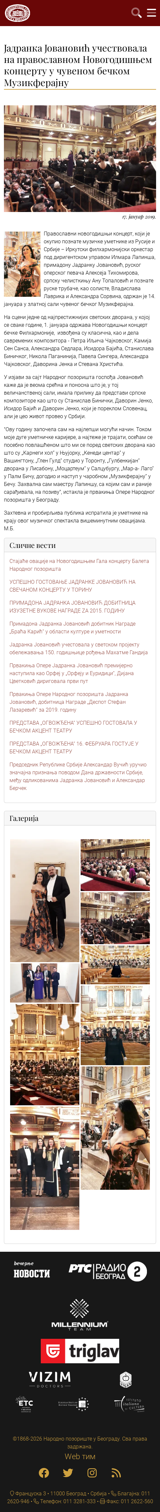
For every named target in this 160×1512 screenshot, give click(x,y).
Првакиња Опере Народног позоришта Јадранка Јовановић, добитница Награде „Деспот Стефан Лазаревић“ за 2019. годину (68, 702)
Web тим (80, 1456)
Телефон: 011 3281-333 (67, 1501)
